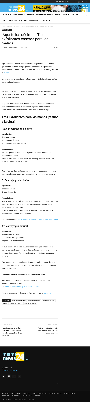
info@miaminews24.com (11, 370)
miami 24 (13, 303)
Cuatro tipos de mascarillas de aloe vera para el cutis (37, 220)
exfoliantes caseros (34, 300)
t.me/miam (48, 293)
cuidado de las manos (19, 300)
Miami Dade (13, 20)
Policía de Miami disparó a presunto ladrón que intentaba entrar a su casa (46, 330)
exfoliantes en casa (48, 300)
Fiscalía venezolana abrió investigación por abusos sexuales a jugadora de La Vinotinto (12, 331)
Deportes (30, 15)
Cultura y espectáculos (44, 15)
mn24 (20, 303)
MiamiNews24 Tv (34, 20)
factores (7, 73)
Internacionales (19, 15)
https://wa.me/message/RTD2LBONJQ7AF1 (22, 287)
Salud (5, 20)
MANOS (5, 303)
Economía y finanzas (62, 15)
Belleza (75, 15)
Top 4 (9, 30)
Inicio (3, 26)
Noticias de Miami (30, 303)
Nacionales (7, 15)
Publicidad (23, 20)
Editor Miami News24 (11, 47)
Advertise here (62, 383)
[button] (85, 15)
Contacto (46, 20)
